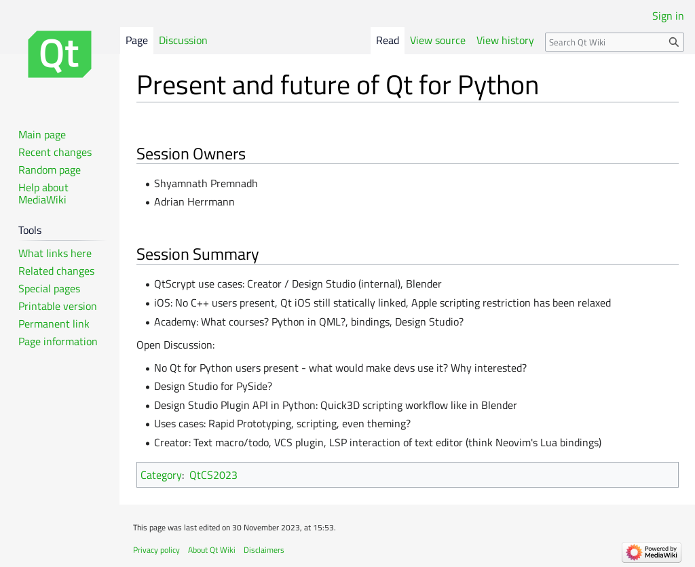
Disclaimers (264, 549)
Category (161, 475)
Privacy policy (156, 549)
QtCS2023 (213, 475)
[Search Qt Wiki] (614, 42)
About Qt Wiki (212, 549)
